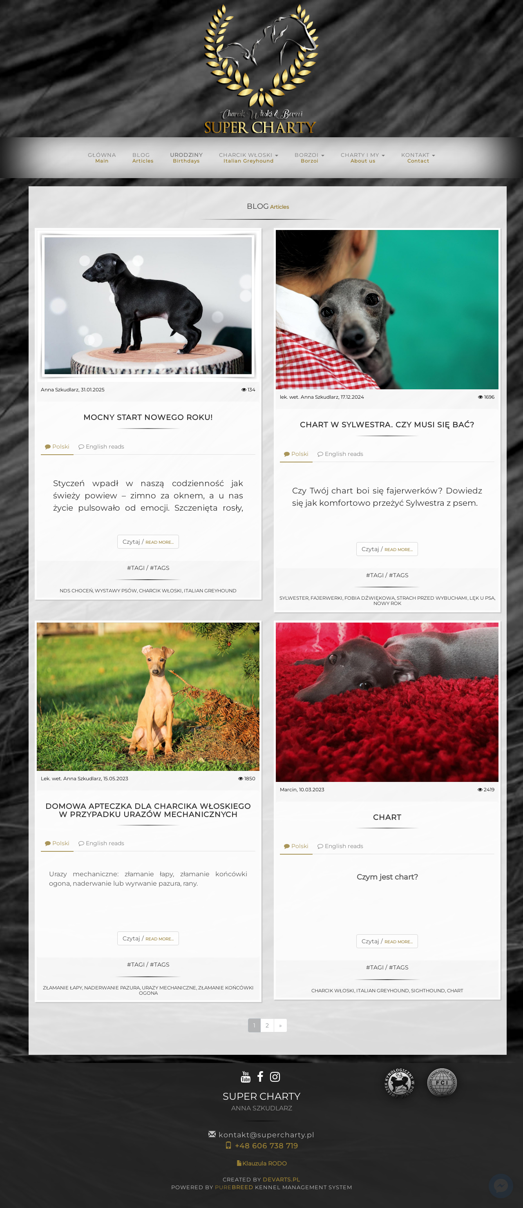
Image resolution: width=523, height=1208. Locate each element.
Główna (102, 158)
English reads (101, 446)
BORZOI (309, 158)
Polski (57, 446)
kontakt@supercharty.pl (261, 1134)
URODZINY (186, 158)
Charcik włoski (248, 158)
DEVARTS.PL (281, 1179)
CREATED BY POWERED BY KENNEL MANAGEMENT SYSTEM (261, 1183)
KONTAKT (418, 158)
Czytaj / (148, 541)
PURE (234, 1187)
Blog (143, 158)
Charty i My (363, 158)
